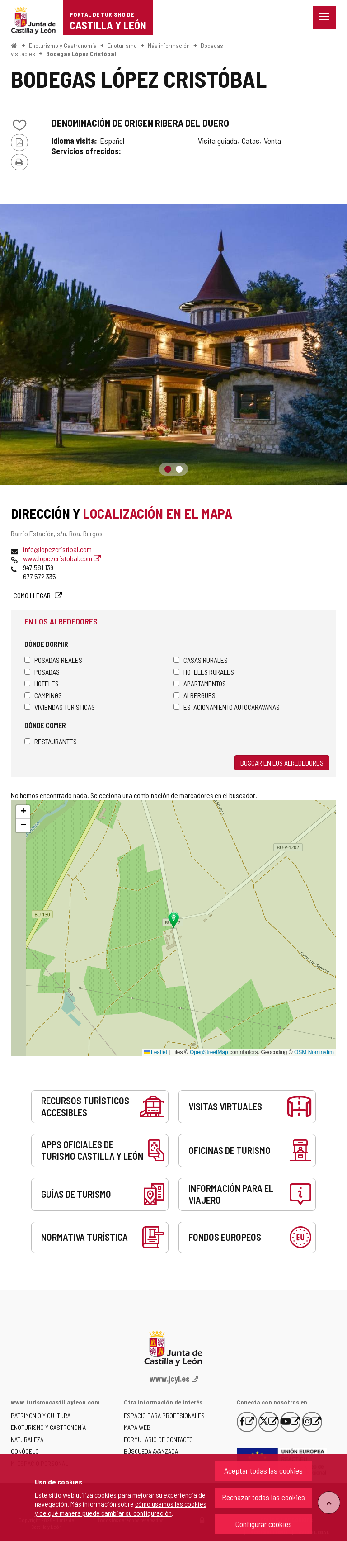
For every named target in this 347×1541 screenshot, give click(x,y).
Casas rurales (201, 660)
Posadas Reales (53, 660)
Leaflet (155, 1052)
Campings (43, 695)
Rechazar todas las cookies (263, 1497)
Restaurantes (50, 741)
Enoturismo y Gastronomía (63, 45)
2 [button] (179, 469)
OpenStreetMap (209, 1052)
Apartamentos (200, 683)
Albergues (195, 695)
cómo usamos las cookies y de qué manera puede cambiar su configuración (120, 1508)
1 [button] (167, 469)
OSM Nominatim (314, 1052)
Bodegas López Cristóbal (81, 53)
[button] (23, 812)
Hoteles (41, 683)
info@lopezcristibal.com (57, 549)
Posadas (42, 671)
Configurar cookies (263, 1524)
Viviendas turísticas (59, 707)
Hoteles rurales (204, 671)
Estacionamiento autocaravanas (227, 707)
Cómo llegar (33, 595)
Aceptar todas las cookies (263, 1470)
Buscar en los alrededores (282, 762)
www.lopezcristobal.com (62, 558)
